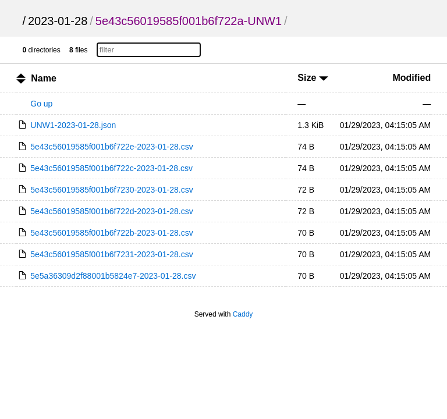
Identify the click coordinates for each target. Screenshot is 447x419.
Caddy (243, 314)
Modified (411, 78)
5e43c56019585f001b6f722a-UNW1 (188, 21)
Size (312, 78)
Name (43, 78)
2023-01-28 (57, 21)
